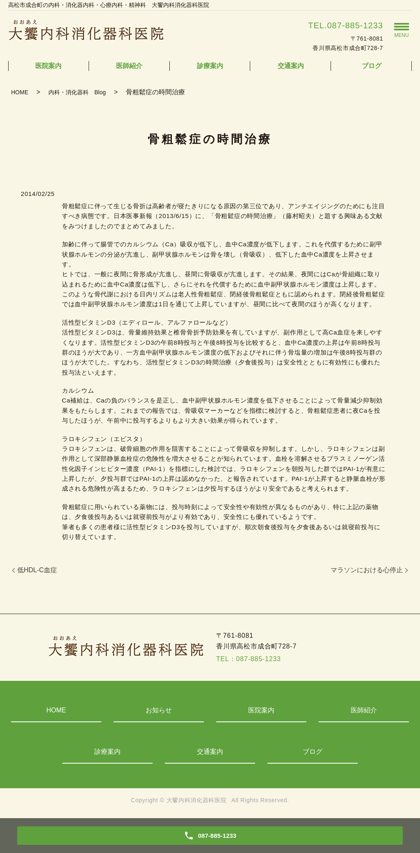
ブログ (371, 65)
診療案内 (210, 65)
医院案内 (48, 65)
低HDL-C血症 (37, 569)
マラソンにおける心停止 (367, 569)
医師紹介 (129, 65)
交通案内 (291, 65)
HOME (19, 92)
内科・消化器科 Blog (77, 92)
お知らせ (159, 710)
